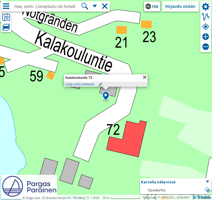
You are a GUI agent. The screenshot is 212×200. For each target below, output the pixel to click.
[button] (105, 96)
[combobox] (47, 6)
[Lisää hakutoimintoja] (94, 6)
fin (155, 6)
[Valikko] (6, 6)
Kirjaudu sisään (180, 6)
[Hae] (84, 6)
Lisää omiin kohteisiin (79, 84)
